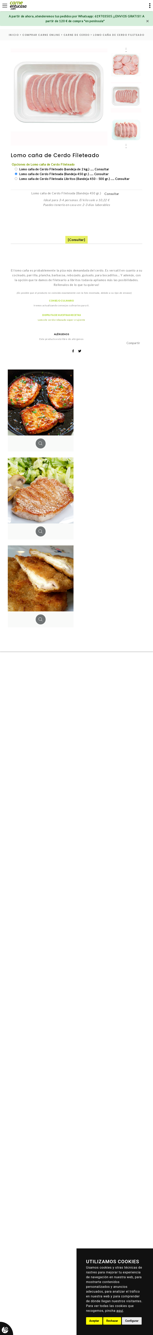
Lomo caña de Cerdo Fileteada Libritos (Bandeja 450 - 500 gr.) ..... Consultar (74, 179)
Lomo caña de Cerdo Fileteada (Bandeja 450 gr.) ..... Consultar (63, 174)
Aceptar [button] (94, 1320)
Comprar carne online (41, 35)
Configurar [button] (131, 1320)
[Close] (147, 21)
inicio (14, 35)
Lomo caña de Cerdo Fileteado (118, 35)
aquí (119, 1311)
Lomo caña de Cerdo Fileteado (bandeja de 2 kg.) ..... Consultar (63, 169)
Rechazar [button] (112, 1320)
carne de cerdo (77, 35)
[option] (59, 97)
